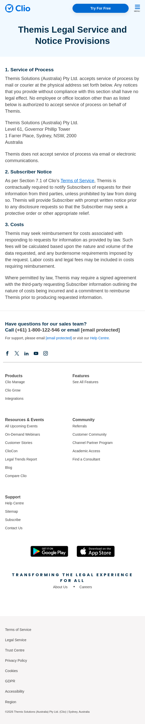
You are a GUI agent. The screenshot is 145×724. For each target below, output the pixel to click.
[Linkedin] (26, 353)
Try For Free (100, 8)
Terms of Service (77, 180)
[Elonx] (17, 353)
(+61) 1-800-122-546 (37, 330)
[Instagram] (45, 353)
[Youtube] (36, 353)
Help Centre (99, 338)
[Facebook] (7, 353)
